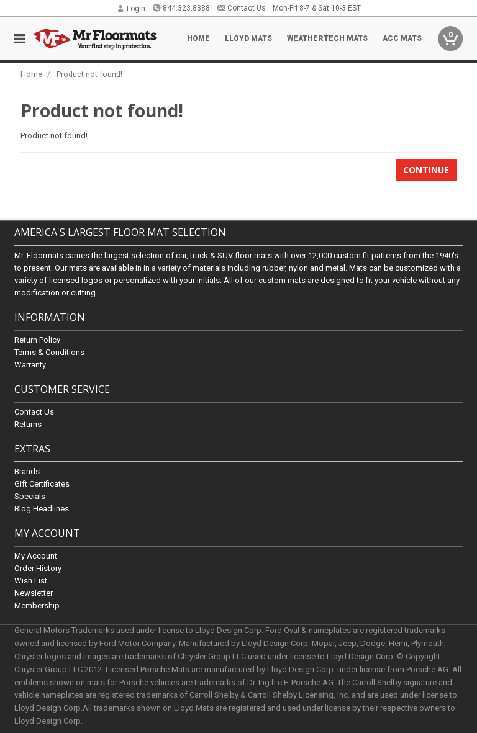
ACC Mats (402, 38)
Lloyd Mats (248, 38)
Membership (37, 606)
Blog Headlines (41, 508)
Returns (28, 424)
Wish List (30, 581)
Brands (27, 471)
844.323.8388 (181, 8)
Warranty (30, 364)
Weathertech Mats (327, 38)
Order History (37, 568)
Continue (426, 170)
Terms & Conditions (49, 352)
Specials (29, 496)
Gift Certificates (42, 483)
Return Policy (37, 339)
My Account (35, 556)
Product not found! (89, 74)
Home (198, 38)
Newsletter (33, 593)
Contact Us (241, 8)
